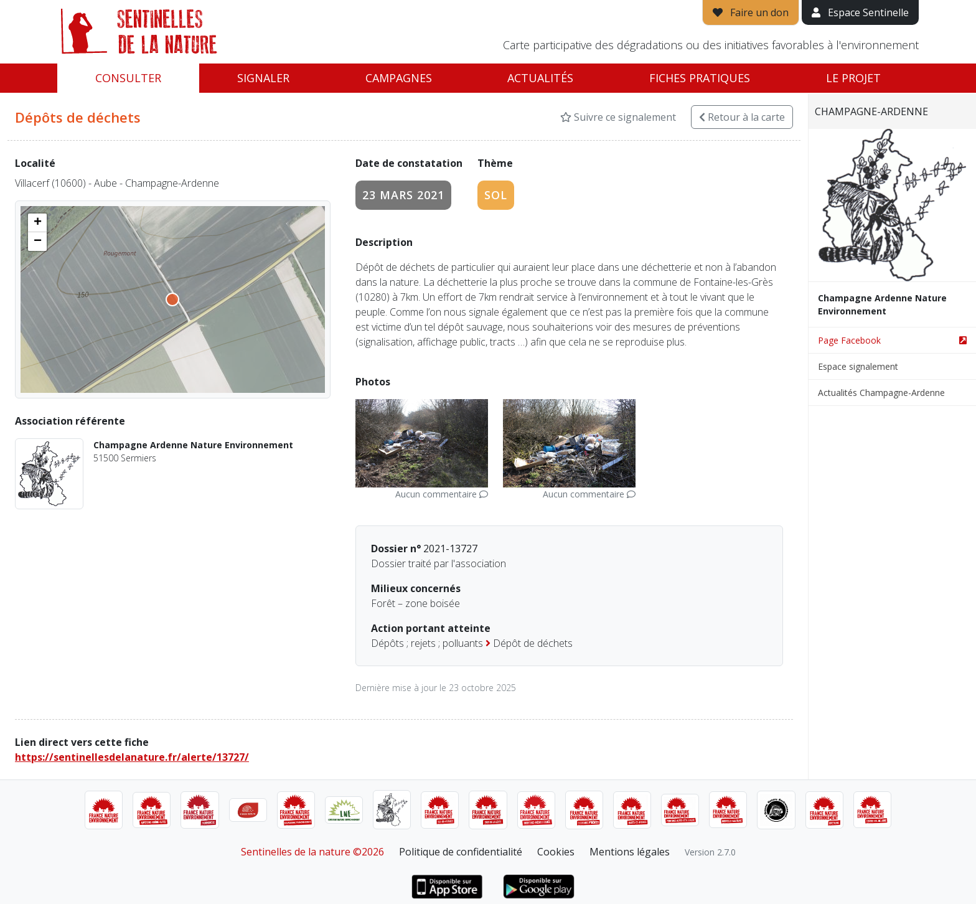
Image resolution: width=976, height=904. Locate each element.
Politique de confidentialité (460, 852)
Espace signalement (858, 366)
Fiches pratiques (699, 77)
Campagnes (398, 77)
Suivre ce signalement (618, 117)
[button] (37, 223)
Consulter (128, 77)
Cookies (556, 852)
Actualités (540, 77)
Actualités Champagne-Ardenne (881, 392)
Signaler (263, 77)
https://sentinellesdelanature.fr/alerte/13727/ (132, 757)
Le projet (853, 77)
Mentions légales (629, 852)
